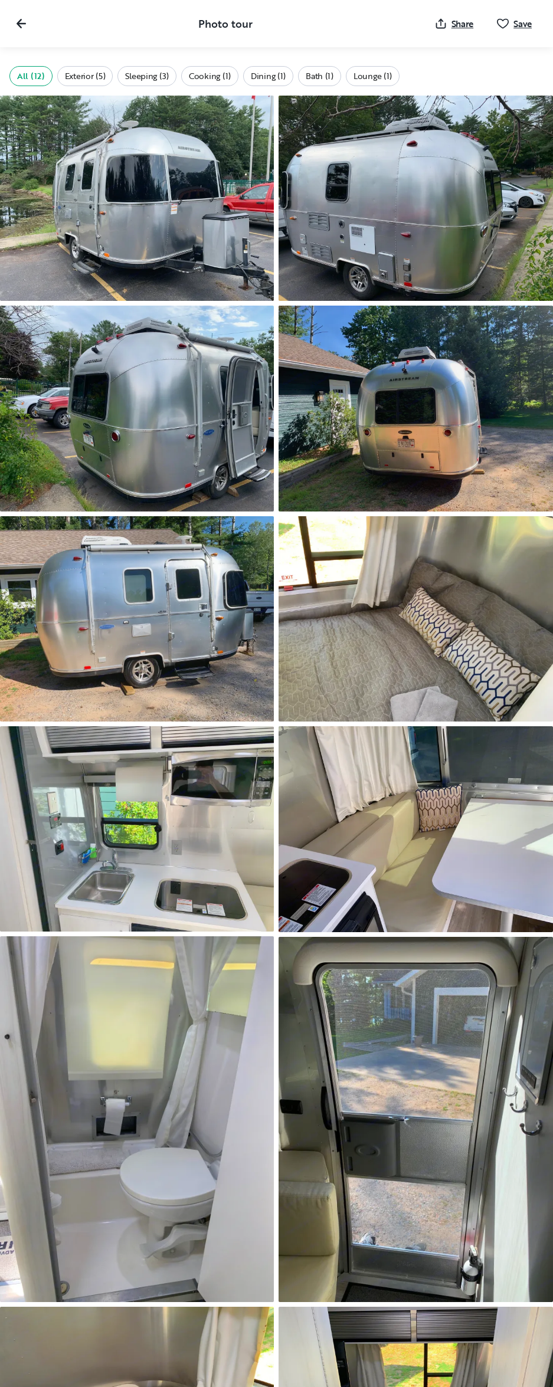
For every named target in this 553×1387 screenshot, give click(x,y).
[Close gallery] (21, 23)
